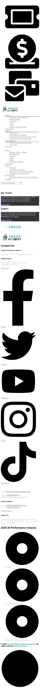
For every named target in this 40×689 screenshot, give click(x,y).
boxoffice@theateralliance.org (18, 492)
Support (13, 121)
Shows (8, 131)
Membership (14, 119)
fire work (13, 133)
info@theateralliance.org (16, 505)
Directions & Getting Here (20, 139)
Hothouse (9, 129)
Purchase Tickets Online (9, 487)
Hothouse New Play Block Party (23, 137)
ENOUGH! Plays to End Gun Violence (23, 177)
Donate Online (6, 220)
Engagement (10, 141)
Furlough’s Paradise (18, 135)
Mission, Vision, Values (18, 117)
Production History (17, 127)
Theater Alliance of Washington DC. (21, 644)
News (11, 125)
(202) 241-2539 (13, 495)
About (7, 115)
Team (11, 123)
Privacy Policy (21, 646)
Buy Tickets (5, 205)
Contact (8, 147)
